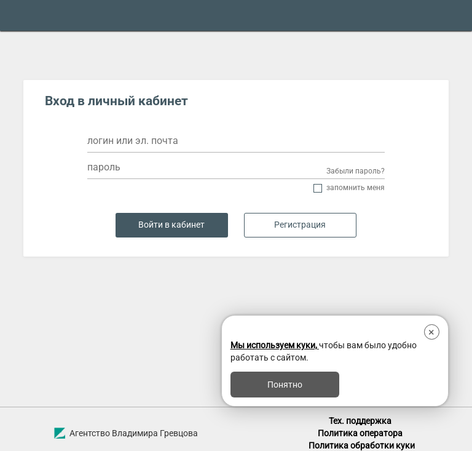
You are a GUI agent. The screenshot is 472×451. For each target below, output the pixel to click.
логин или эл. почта (132, 140)
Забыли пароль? (355, 171)
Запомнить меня (355, 188)
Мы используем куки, (274, 345)
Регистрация (300, 225)
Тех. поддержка (360, 421)
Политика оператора (360, 433)
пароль (103, 167)
